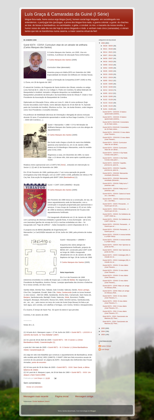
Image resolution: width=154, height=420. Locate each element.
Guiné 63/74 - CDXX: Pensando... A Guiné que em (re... (115, 205)
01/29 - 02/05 (108, 96)
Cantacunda (67, 292)
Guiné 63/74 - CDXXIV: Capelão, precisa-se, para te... (114, 164)
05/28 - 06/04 (108, 46)
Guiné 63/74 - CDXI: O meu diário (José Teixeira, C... (115, 297)
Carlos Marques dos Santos (60, 60)
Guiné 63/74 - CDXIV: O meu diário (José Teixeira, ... (115, 266)
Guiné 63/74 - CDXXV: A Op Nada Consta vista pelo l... (115, 154)
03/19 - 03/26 (108, 74)
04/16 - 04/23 (108, 61)
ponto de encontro (39, 362)
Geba (59, 292)
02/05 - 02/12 (108, 93)
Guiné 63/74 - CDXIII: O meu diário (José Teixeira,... (115, 276)
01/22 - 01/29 (108, 99)
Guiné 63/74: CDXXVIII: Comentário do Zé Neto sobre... (116, 123)
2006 (103, 43)
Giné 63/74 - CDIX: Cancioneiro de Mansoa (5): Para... (115, 317)
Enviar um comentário (34, 387)
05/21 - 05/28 (108, 49)
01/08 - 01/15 (108, 106)
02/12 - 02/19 (108, 90)
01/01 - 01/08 (108, 109)
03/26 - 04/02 (108, 71)
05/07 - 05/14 (108, 55)
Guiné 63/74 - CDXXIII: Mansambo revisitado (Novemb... (115, 174)
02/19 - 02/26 (108, 87)
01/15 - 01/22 (108, 103)
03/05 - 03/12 (108, 80)
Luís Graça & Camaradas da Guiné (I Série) (67, 14)
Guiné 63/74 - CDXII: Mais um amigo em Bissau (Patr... (116, 287)
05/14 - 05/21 (108, 52)
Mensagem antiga (84, 396)
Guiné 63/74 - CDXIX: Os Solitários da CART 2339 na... (116, 215)
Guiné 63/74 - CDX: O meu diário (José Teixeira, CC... (115, 307)
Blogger (93, 411)
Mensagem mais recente (35, 396)
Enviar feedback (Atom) (41, 401)
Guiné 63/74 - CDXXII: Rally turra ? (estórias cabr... (115, 184)
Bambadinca (69, 177)
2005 (103, 328)
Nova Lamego (83, 290)
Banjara (27, 297)
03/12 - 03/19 (108, 77)
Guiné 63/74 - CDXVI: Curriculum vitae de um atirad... (115, 143)
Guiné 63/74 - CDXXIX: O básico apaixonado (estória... (114, 113)
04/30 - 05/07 (108, 58)
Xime (63, 165)
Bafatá (72, 280)
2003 (103, 334)
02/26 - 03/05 (108, 84)
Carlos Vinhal (106, 346)
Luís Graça (105, 349)
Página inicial (61, 396)
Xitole (67, 297)
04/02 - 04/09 (108, 68)
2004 (103, 331)
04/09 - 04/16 (108, 65)
